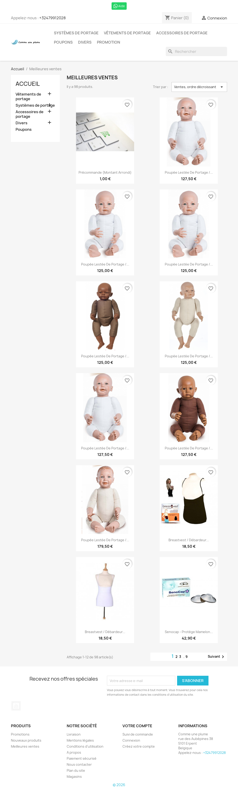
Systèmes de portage (76, 32)
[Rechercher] (196, 51)
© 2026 (119, 784)
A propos (74, 752)
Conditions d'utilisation (85, 746)
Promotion (108, 42)
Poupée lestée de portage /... (189, 172)
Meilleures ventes (25, 746)
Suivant (217, 657)
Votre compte (137, 725)
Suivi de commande (137, 734)
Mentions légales (80, 740)
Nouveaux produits (26, 740)
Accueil (28, 84)
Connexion (131, 740)
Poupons (63, 42)
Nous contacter (79, 764)
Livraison (74, 734)
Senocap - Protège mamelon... (189, 632)
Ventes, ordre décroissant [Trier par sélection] (199, 87)
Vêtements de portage (127, 32)
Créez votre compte (138, 746)
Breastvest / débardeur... (189, 540)
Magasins (74, 776)
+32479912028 (52, 17)
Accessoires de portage (182, 32)
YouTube (16, 706)
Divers (85, 42)
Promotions (20, 734)
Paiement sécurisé (81, 758)
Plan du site (76, 770)
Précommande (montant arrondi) (105, 172)
